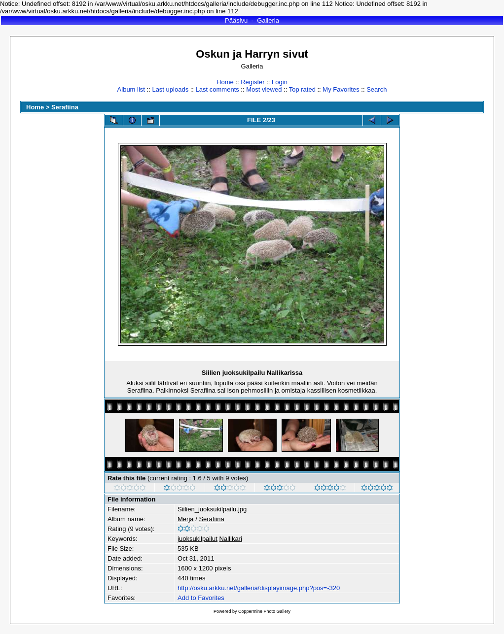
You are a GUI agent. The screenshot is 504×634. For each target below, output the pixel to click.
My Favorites (341, 89)
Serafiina (64, 107)
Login (280, 82)
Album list (131, 89)
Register (252, 82)
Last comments (217, 89)
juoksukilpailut (197, 538)
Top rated (302, 89)
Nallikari (230, 538)
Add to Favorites (201, 597)
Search (376, 89)
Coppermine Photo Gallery (264, 611)
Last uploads (170, 89)
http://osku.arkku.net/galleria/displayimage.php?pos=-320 (259, 588)
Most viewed (264, 89)
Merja (186, 519)
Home (225, 82)
